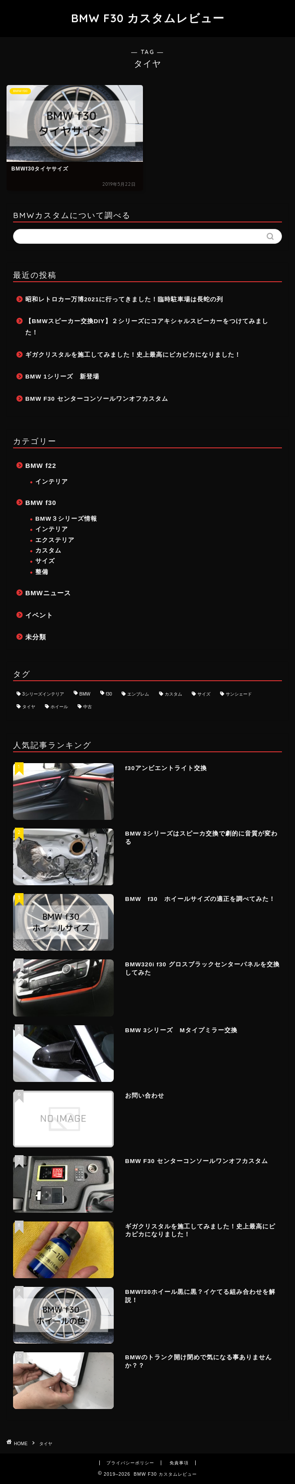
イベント (39, 615)
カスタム (48, 550)
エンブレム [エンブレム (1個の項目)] (138, 694)
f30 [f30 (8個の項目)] (109, 694)
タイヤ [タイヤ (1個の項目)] (28, 706)
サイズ (45, 561)
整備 (41, 572)
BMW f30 (40, 502)
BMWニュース (48, 593)
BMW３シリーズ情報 (66, 518)
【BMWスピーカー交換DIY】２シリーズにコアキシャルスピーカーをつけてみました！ (146, 327)
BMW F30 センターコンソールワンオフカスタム (96, 399)
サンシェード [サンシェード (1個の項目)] (239, 694)
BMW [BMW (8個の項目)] (84, 694)
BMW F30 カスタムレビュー (147, 18)
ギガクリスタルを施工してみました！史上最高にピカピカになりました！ (133, 354)
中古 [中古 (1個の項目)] (87, 706)
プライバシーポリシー (130, 1462)
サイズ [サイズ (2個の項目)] (203, 694)
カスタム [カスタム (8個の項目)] (173, 694)
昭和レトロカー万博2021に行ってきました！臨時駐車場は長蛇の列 (124, 299)
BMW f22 (40, 465)
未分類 (35, 637)
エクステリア (55, 540)
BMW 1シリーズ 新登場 (62, 376)
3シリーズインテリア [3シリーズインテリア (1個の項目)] (43, 694)
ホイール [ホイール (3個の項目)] (59, 706)
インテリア (51, 481)
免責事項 (179, 1462)
